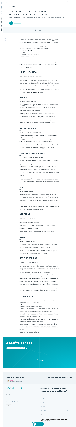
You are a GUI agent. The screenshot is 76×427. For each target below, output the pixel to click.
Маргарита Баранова (17, 23)
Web (45, 2)
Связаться (70, 2)
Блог (60, 2)
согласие (45, 422)
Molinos (65, 2)
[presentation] (45, 355)
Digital (41, 2)
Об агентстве (8, 392)
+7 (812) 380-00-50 (10, 397)
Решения (50, 2)
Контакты (8, 394)
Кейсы (56, 2)
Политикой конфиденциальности (53, 365)
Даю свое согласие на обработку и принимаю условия (54, 420)
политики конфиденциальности (46, 420)
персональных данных (56, 419)
